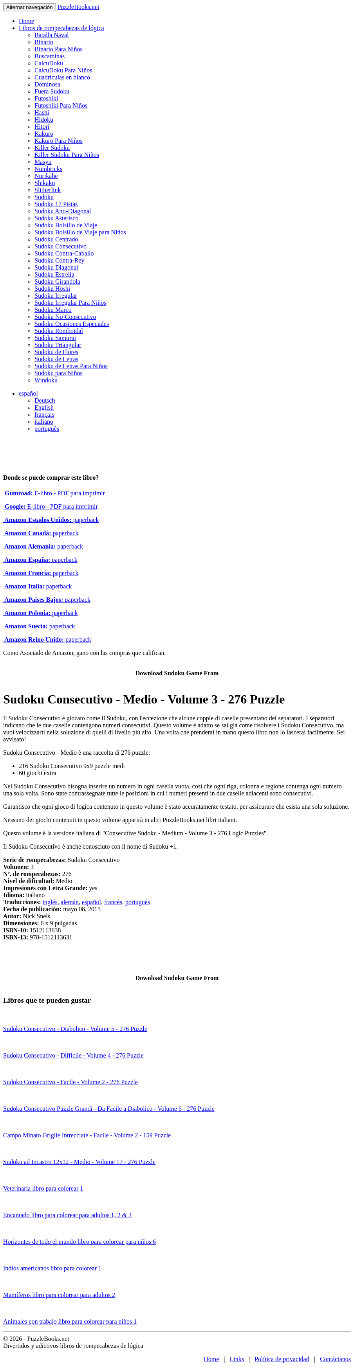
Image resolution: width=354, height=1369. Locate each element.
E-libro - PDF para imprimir (54, 493)
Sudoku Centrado (56, 239)
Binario (43, 42)
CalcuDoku (48, 63)
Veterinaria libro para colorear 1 (43, 1188)
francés (113, 902)
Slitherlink (47, 190)
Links (237, 1359)
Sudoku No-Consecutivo (65, 316)
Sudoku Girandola (57, 281)
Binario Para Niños (58, 49)
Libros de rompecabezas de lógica (61, 28)
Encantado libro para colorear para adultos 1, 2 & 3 (67, 1215)
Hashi (41, 112)
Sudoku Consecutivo (60, 246)
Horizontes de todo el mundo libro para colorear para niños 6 (79, 1241)
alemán (70, 902)
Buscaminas (49, 56)
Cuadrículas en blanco (62, 77)
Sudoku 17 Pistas (56, 204)
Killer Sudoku (52, 147)
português (46, 428)
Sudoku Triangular (57, 345)
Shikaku (44, 183)
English (44, 407)
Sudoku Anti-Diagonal (62, 211)
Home (26, 21)
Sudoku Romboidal (58, 330)
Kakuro (43, 133)
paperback (51, 519)
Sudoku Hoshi (52, 288)
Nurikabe (46, 176)
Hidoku (43, 119)
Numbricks (48, 169)
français (44, 414)
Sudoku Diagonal (56, 267)
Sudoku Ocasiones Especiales (71, 323)
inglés (50, 902)
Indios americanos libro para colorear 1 (52, 1268)
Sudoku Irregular (55, 295)
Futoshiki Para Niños (60, 105)
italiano (43, 421)
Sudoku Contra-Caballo (64, 253)
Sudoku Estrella (54, 274)
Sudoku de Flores (56, 352)
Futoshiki (46, 98)
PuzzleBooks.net (78, 7)
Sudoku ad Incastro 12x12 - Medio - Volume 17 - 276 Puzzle (79, 1162)
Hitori (41, 126)
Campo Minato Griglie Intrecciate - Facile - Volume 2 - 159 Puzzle (87, 1135)
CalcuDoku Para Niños (63, 70)
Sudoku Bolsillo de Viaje (65, 225)
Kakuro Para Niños (58, 140)
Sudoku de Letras (56, 359)
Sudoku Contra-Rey (59, 260)
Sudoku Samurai (55, 338)
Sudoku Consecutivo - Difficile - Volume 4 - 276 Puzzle (73, 1055)
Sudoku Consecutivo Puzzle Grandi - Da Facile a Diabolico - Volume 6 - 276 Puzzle (109, 1108)
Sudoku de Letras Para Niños (71, 366)
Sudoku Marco (53, 309)
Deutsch (44, 400)
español (28, 393)
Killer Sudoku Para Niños (66, 154)
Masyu (43, 161)
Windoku (46, 380)
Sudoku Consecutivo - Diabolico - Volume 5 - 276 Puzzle (75, 1028)
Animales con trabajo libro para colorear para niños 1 (70, 1321)
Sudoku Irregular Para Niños (70, 302)
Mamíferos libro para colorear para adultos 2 (59, 1295)
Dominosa (47, 84)
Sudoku (44, 197)
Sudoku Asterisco (56, 218)
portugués (137, 902)
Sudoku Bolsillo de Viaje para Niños (80, 232)
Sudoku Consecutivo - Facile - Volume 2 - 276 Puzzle (70, 1082)
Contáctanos (335, 1359)
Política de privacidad (282, 1359)
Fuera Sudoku (51, 91)
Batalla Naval (51, 35)
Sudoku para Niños (58, 373)
